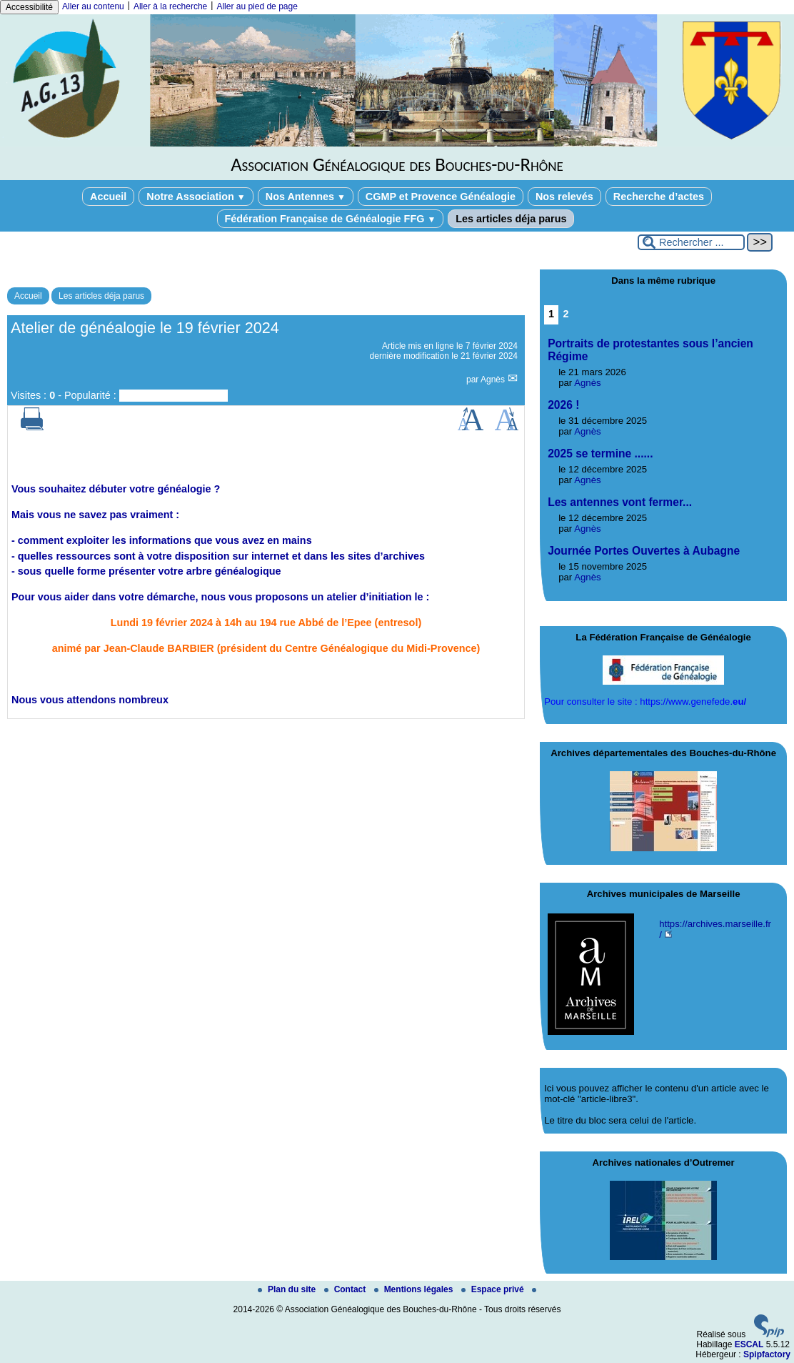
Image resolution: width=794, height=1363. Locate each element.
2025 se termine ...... (600, 453)
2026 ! (563, 405)
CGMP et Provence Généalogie (441, 196)
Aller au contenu (93, 6)
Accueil (108, 196)
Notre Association (196, 196)
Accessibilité (29, 7)
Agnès (494, 380)
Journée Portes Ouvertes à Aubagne (644, 551)
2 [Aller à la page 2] (565, 313)
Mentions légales (415, 1289)
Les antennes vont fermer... (620, 502)
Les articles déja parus (511, 218)
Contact (346, 1289)
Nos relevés (564, 196)
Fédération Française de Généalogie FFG (330, 218)
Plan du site (288, 1289)
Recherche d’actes (658, 196)
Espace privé (493, 1289)
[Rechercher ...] (691, 242)
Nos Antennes (306, 196)
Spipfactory (766, 1354)
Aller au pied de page (256, 6)
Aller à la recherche (170, 6)
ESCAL (749, 1344)
